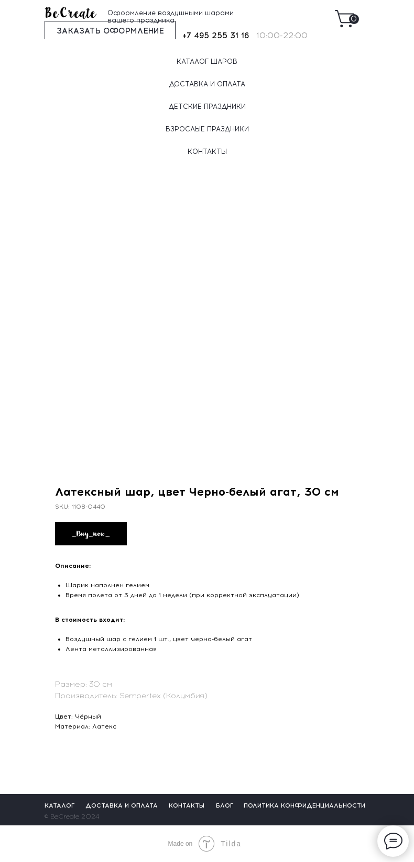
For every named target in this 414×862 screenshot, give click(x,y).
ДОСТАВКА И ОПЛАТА (207, 84)
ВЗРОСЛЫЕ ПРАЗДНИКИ (207, 129)
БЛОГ (225, 805)
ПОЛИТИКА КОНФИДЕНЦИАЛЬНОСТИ (304, 805)
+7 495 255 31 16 (215, 35)
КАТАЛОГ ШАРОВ (207, 61)
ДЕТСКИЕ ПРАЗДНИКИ (207, 106)
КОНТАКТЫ (207, 151)
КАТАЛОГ (60, 805)
